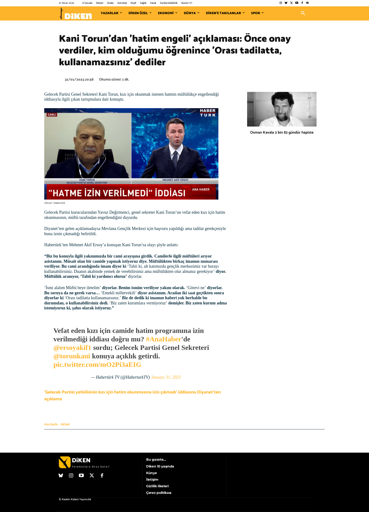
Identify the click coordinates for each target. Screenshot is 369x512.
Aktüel (65, 424)
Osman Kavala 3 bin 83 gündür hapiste (281, 132)
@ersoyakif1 (72, 347)
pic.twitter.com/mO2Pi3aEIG (97, 364)
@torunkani (71, 356)
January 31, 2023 (165, 377)
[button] (303, 13)
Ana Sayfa (51, 424)
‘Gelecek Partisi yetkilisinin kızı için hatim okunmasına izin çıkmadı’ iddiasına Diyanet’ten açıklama (132, 396)
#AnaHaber (163, 339)
